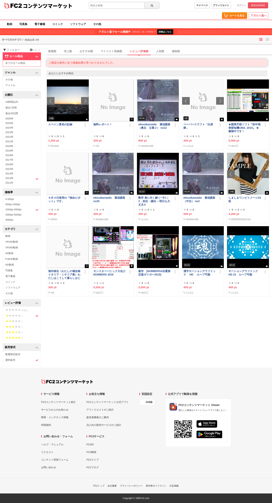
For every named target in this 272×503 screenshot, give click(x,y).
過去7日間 (11, 107)
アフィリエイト (221, 5)
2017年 (9, 159)
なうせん (145, 219)
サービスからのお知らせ (54, 409)
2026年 (9, 118)
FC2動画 (91, 452)
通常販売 (21, 360)
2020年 (9, 146)
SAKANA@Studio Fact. (241, 219)
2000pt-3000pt (13, 214)
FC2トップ (99, 485)
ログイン (241, 5)
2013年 (21, 179)
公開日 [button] (21, 95)
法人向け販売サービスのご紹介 (103, 425)
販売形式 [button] (21, 347)
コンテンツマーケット (47, 5)
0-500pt (9, 199)
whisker (54, 219)
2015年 (9, 169)
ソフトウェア (78, 24)
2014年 (9, 173)
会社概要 (112, 485)
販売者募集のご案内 (97, 417)
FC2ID (90, 444)
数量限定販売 (12, 354)
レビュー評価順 (139, 51)
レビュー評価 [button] (21, 303)
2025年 (9, 123)
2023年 (9, 132)
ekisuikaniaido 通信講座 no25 (109, 199)
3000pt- (9, 219)
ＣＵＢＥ (190, 292)
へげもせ (190, 146)
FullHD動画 (11, 259)
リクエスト (47, 452)
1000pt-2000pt (21, 209)
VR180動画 (11, 241)
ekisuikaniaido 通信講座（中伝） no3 (199, 199)
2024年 (9, 127)
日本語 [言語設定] (149, 402)
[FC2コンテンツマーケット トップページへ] (67, 381)
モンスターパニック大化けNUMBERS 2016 (109, 273)
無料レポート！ (102, 124)
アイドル (10, 85)
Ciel (97, 146)
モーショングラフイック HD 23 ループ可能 (244, 273)
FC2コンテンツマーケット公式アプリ (107, 402)
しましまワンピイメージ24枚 (244, 199)
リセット (35, 50)
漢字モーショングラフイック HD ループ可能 (199, 273)
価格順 (176, 51)
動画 (9, 24)
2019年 (9, 150)
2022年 (9, 136)
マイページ (202, 5)
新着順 (52, 51)
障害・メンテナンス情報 (54, 417)
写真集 (23, 24)
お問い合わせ (48, 467)
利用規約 (46, 425)
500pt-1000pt (12, 204)
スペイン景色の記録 (60, 124)
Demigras (55, 146)
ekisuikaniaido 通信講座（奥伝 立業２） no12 (154, 126)
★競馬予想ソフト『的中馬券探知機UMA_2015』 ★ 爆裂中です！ (244, 128)
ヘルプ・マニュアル (52, 444)
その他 (97, 24)
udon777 (235, 146)
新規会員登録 (258, 5)
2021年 (9, 141)
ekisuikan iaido (147, 146)
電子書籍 (39, 24)
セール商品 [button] (21, 56)
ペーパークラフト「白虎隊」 (198, 126)
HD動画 (9, 264)
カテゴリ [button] (21, 229)
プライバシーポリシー (131, 485)
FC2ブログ (92, 467)
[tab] (159, 51)
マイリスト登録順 (111, 51)
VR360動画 (11, 247)
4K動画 (9, 253)
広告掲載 (174, 485)
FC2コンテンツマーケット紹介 (58, 402)
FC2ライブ (92, 459)
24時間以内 (11, 101)
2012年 (9, 182)
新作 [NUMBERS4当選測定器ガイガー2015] (154, 273)
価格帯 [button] (21, 192)
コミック (57, 24)
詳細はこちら (165, 32)
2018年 (9, 155)
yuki (52, 292)
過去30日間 (11, 113)
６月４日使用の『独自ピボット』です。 (64, 199)
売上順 (68, 51)
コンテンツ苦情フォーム (54, 459)
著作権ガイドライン (156, 485)
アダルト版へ (259, 15)
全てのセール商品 (15, 63)
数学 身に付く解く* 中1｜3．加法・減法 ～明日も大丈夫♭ (154, 201)
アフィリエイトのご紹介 (100, 409)
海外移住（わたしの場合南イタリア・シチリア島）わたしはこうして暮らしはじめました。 (64, 275)
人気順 (160, 51)
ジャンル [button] (21, 73)
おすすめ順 (86, 51)
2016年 (9, 164)
